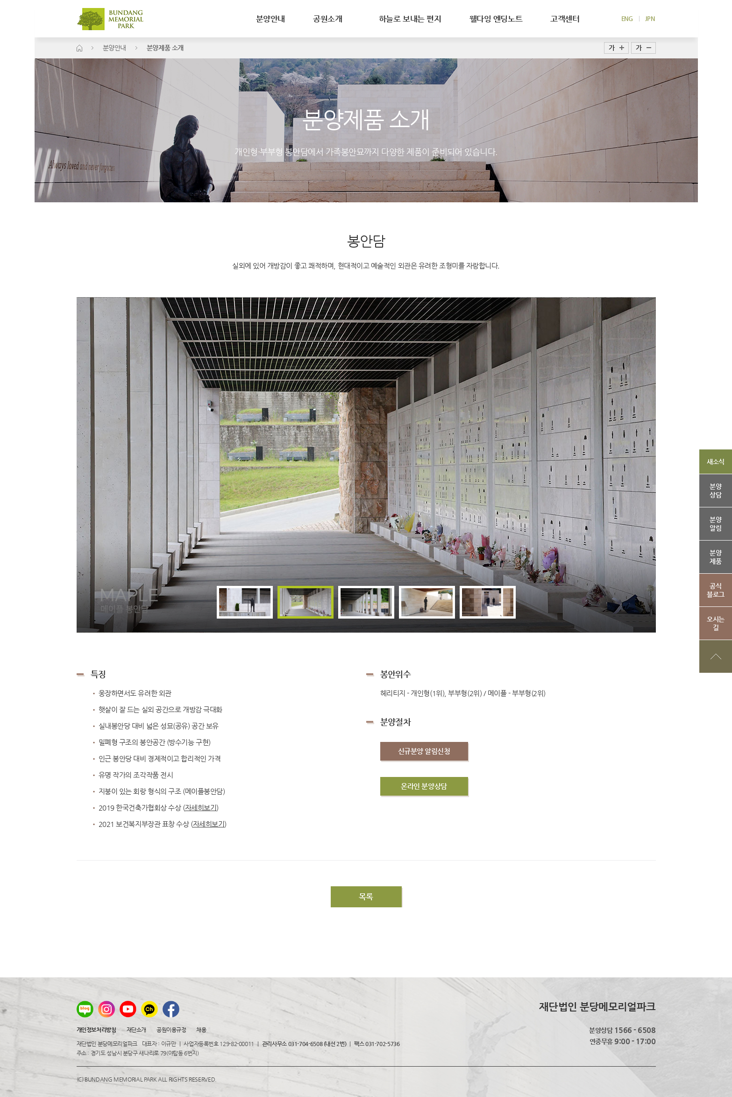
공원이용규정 (171, 1029)
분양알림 (715, 524)
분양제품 (715, 557)
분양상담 (715, 491)
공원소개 (332, 18)
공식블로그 (716, 590)
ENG (627, 18)
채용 (201, 1029)
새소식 (716, 461)
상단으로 (715, 656)
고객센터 (564, 18)
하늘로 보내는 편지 (410, 18)
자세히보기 (209, 824)
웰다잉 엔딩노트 (496, 18)
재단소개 (136, 1029)
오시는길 (716, 623)
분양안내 (270, 18)
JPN (650, 18)
